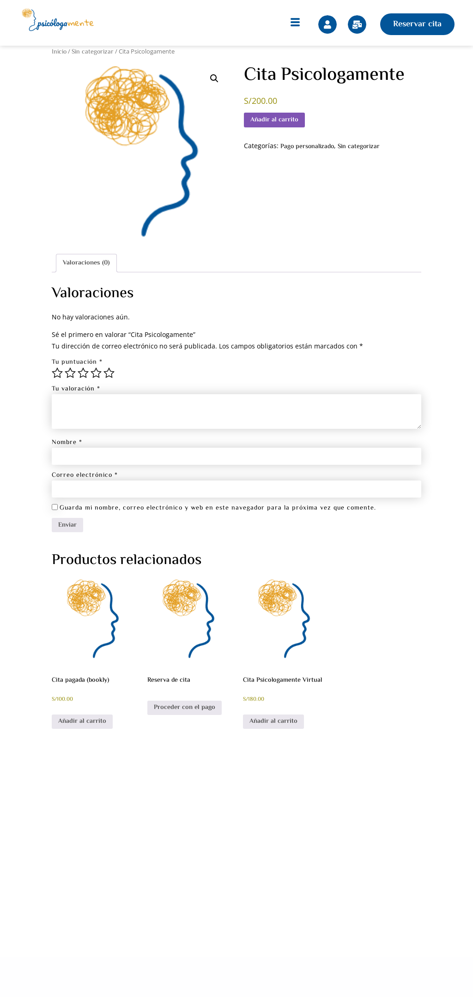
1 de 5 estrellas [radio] (57, 372)
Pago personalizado (307, 147)
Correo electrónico (85, 475)
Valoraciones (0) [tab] (86, 263)
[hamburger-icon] (295, 24)
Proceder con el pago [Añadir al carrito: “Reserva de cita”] (184, 708)
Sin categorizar (93, 52)
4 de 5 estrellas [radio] (96, 372)
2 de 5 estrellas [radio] (70, 372)
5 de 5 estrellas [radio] (109, 372)
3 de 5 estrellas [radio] (83, 372)
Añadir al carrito (274, 120)
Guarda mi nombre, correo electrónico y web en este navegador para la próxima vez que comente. (218, 508)
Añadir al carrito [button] (82, 721)
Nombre (67, 442)
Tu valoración (76, 389)
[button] (214, 78)
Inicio (59, 52)
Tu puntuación (77, 362)
